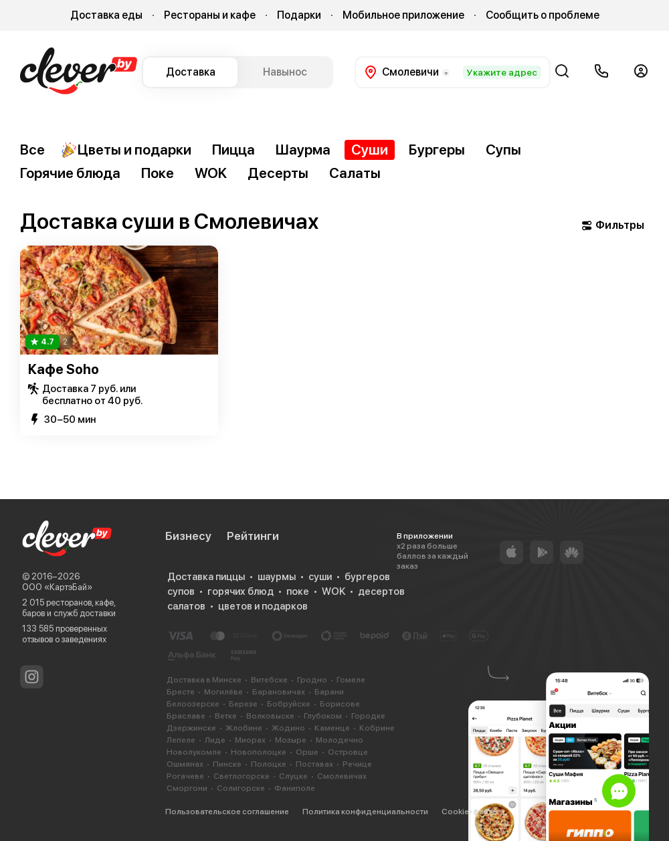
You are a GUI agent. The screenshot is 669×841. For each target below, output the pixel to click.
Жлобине (243, 728)
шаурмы (277, 577)
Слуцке (293, 776)
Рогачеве (185, 776)
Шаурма (303, 149)
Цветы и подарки (126, 150)
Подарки (299, 15)
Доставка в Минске (204, 679)
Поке (157, 173)
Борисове (340, 704)
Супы (503, 149)
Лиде (215, 740)
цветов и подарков (263, 606)
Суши (369, 149)
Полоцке (268, 764)
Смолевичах (342, 776)
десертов (381, 591)
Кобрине (377, 728)
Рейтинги (253, 536)
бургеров (367, 577)
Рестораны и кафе (210, 15)
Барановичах (278, 691)
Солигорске (241, 788)
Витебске (269, 679)
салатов (186, 606)
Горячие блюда (70, 173)
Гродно (312, 679)
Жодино (288, 728)
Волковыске (270, 716)
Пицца (233, 149)
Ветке (226, 716)
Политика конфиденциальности (365, 812)
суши (320, 577)
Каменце (332, 728)
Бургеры (437, 149)
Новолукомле (194, 752)
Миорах (250, 740)
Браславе (186, 716)
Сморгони (187, 788)
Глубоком (323, 716)
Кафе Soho (63, 369)
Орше (307, 752)
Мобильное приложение (403, 15)
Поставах (314, 764)
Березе (243, 704)
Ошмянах (185, 764)
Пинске (227, 764)
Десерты (278, 173)
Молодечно (339, 740)
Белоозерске (193, 704)
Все (32, 149)
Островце (348, 752)
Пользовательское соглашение (227, 812)
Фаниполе (294, 788)
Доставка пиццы (206, 577)
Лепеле (181, 740)
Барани (329, 691)
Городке (368, 716)
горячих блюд (240, 591)
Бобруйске (288, 704)
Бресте (181, 691)
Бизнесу (188, 536)
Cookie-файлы (470, 812)
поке (297, 591)
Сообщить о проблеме (542, 15)
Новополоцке (258, 752)
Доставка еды (106, 15)
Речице (357, 764)
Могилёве (223, 691)
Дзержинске (191, 728)
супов (181, 591)
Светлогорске (241, 776)
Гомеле (351, 679)
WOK (211, 173)
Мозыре (290, 740)
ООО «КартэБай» (57, 587)
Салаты (355, 173)
